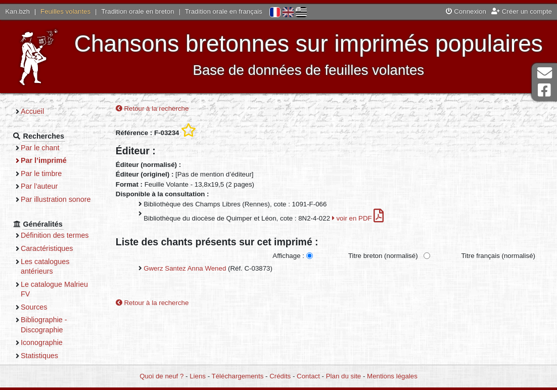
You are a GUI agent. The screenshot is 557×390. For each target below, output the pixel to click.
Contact (308, 376)
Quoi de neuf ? (161, 376)
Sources (34, 307)
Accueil (32, 111)
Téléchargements (238, 376)
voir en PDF (358, 218)
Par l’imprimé (44, 160)
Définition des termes (55, 235)
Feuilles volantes (65, 11)
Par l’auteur (39, 186)
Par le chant (40, 148)
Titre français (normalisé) (498, 255)
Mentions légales (392, 376)
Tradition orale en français (223, 11)
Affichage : (288, 255)
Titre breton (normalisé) (383, 255)
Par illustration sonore (56, 199)
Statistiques (39, 356)
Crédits (280, 376)
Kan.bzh (17, 11)
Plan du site (343, 376)
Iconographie (42, 342)
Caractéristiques (47, 248)
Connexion (466, 11)
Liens (198, 376)
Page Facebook (544, 90)
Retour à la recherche (152, 108)
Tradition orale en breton (137, 11)
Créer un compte (521, 11)
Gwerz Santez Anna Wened (185, 268)
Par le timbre (41, 173)
